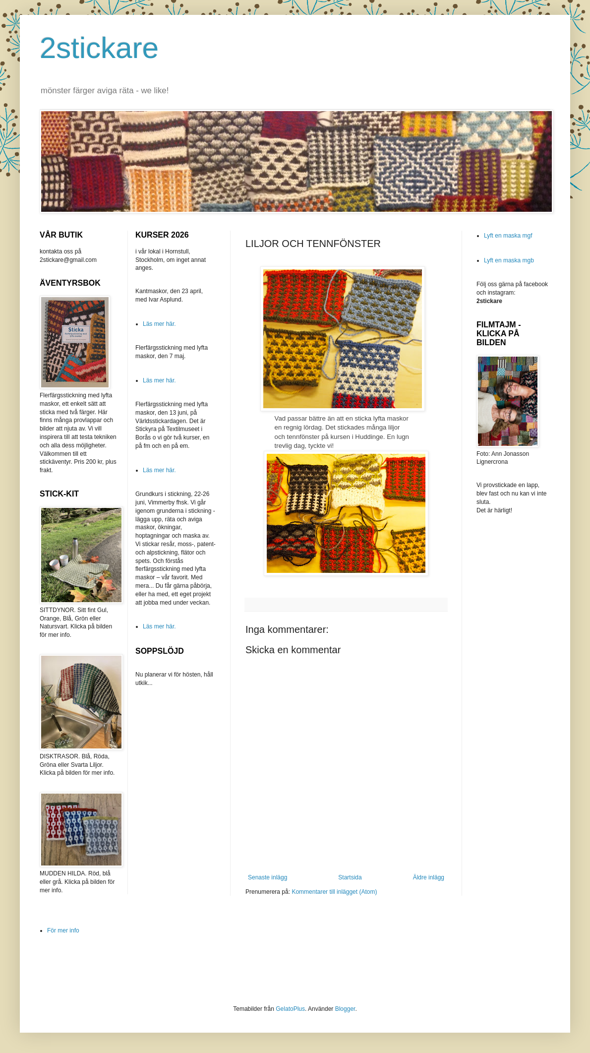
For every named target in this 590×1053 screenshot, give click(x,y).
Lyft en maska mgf (508, 235)
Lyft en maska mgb (509, 260)
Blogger (345, 1008)
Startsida (349, 877)
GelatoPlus (290, 1008)
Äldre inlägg (428, 877)
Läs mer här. (159, 323)
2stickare (99, 47)
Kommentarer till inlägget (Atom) (334, 891)
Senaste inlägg (267, 877)
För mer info (63, 930)
